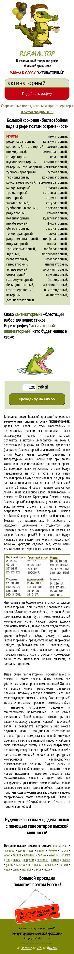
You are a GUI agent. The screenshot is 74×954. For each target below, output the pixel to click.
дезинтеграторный (20, 300)
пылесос (9, 850)
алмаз (21, 850)
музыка (26, 869)
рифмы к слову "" (47, 421)
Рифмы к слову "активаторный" (37, 928)
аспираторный (16, 269)
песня (40, 850)
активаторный (56, 294)
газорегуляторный (19, 279)
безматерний (15, 274)
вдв (31, 850)
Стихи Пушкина (47, 943)
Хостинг (26, 948)
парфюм (28, 859)
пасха (37, 864)
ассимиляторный (55, 284)
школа (17, 859)
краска (66, 855)
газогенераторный (19, 289)
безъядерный (57, 279)
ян (29, 864)
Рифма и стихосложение (30, 943)
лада (7, 869)
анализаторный (55, 264)
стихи (55, 859)
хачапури (50, 864)
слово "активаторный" (41, 511)
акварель (42, 859)
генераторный (16, 264)
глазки (66, 859)
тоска (64, 850)
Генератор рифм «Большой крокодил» (37, 933)
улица (9, 864)
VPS (39, 948)
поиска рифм (38, 782)
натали (63, 864)
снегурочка (60, 845)
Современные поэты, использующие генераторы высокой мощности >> (37, 108)
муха (47, 869)
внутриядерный (55, 289)
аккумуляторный (55, 269)
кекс (7, 855)
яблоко (52, 850)
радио (42, 855)
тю (8, 859)
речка (37, 869)
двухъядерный (56, 274)
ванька (17, 855)
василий (29, 855)
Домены (52, 948)
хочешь (53, 855)
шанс (16, 869)
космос (20, 864)
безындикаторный (19, 284)
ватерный (13, 294)
